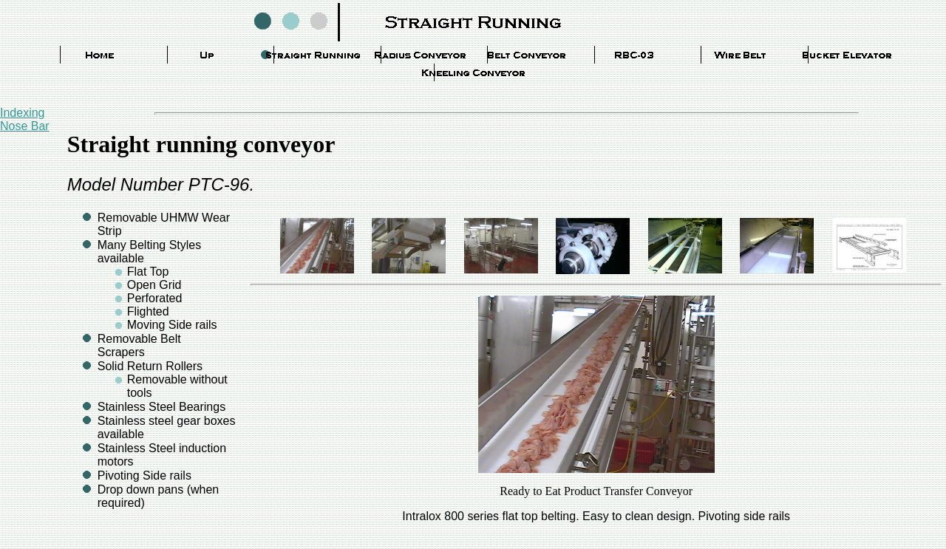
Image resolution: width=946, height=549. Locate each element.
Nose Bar (25, 126)
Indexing (22, 112)
